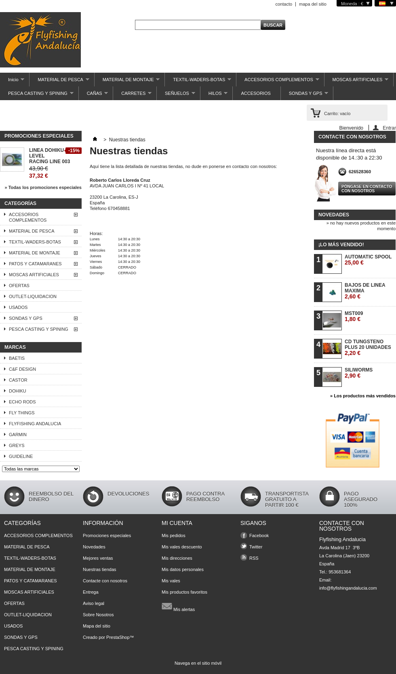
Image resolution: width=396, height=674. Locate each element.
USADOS (18, 307)
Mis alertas (178, 606)
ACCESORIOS (255, 93)
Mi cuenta (177, 523)
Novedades (333, 215)
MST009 (354, 316)
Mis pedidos (173, 535)
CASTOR (18, 380)
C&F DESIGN (22, 369)
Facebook (259, 535)
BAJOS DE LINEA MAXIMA (365, 291)
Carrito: (337, 113)
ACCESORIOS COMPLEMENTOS (277, 81)
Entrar (389, 127)
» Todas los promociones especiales (43, 187)
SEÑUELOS (176, 95)
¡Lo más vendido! (341, 245)
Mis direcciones (177, 558)
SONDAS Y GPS (305, 95)
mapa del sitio (312, 4)
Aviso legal (93, 603)
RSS (254, 558)
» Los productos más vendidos (363, 395)
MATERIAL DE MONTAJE (127, 81)
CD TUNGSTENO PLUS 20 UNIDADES (368, 347)
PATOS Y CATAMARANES (35, 263)
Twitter (255, 546)
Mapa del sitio (96, 626)
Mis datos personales (183, 569)
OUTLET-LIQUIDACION (33, 296)
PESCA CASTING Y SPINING (37, 95)
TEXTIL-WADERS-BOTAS (198, 81)
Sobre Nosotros (98, 614)
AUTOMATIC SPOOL (368, 260)
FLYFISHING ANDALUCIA (35, 423)
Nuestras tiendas (99, 569)
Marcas (15, 347)
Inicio (12, 81)
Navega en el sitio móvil (198, 663)
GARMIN (18, 434)
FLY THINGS (22, 412)
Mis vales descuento (182, 546)
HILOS (214, 95)
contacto (283, 4)
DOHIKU (17, 390)
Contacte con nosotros (105, 580)
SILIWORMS (359, 373)
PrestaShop (117, 637)
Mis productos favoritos (184, 592)
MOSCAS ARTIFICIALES (356, 81)
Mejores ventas (98, 558)
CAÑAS (93, 95)
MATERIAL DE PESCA (59, 81)
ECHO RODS (22, 401)
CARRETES (132, 95)
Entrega (91, 592)
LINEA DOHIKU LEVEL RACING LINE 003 (49, 155)
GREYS (17, 445)
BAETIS (17, 358)
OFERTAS (19, 285)
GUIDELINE (21, 456)
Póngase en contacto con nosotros (366, 188)
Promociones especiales (39, 136)
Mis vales (171, 580)
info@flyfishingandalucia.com (348, 588)
